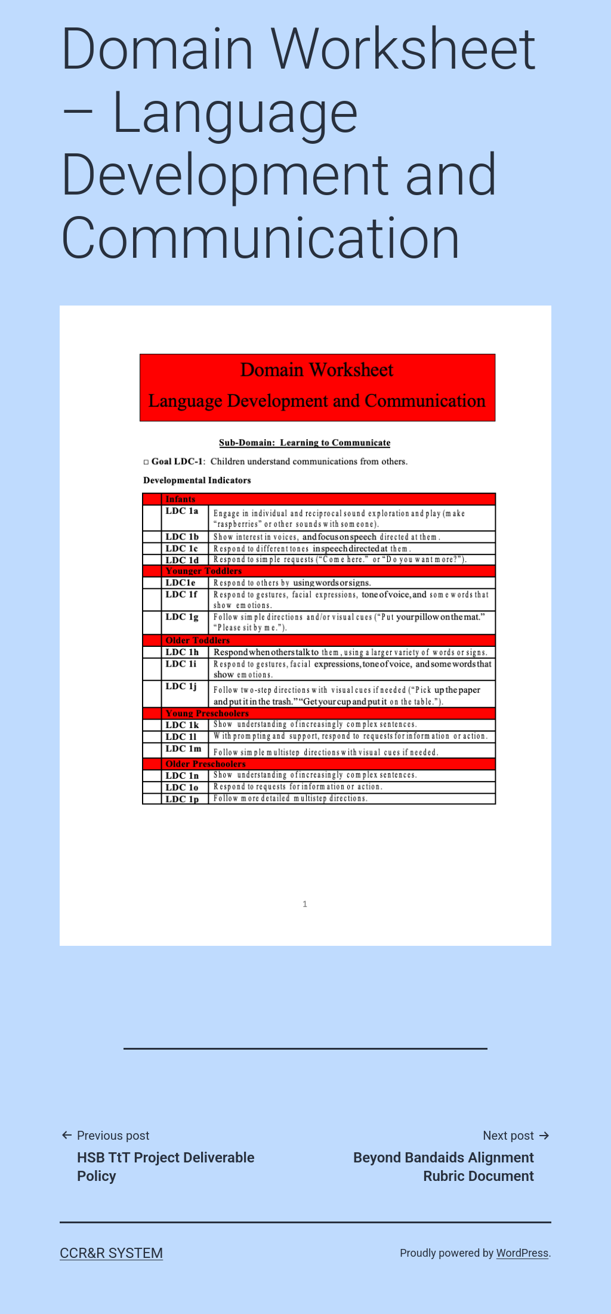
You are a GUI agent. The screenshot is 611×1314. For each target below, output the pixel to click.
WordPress (522, 1253)
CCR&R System (111, 1253)
